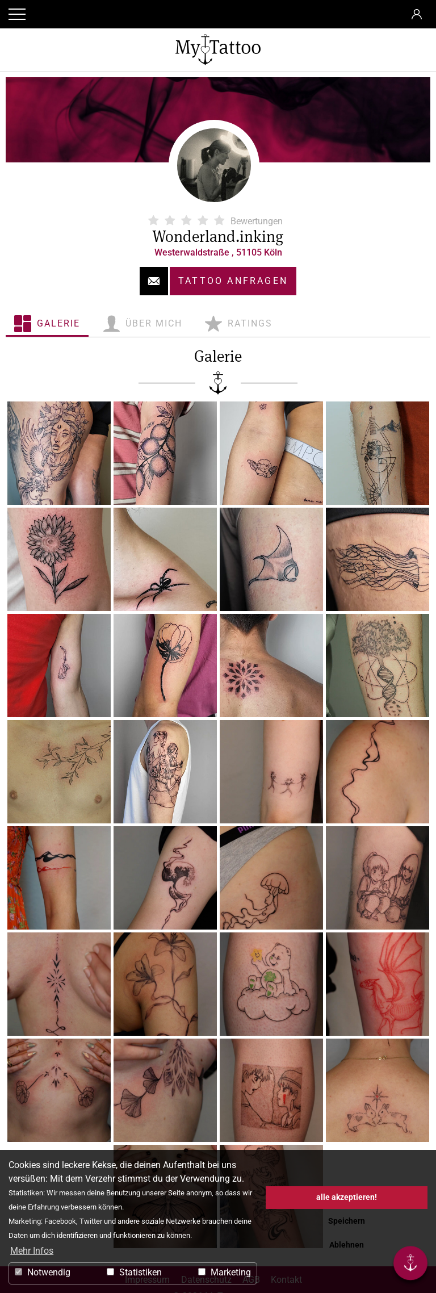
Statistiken (134, 1272)
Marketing (224, 1272)
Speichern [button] (346, 1221)
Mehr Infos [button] (31, 1250)
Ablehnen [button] (346, 1245)
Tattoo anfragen (233, 280)
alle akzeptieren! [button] (346, 1197)
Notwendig (42, 1272)
